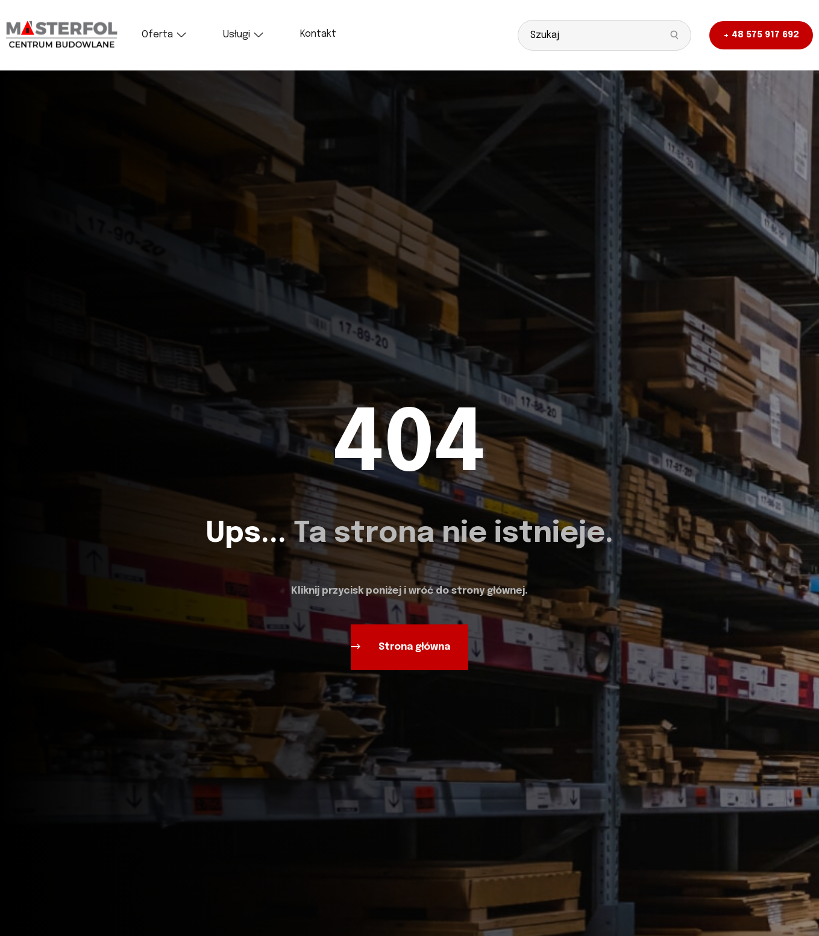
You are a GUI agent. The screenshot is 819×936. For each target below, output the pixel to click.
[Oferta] (164, 35)
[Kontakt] (318, 34)
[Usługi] (243, 35)
